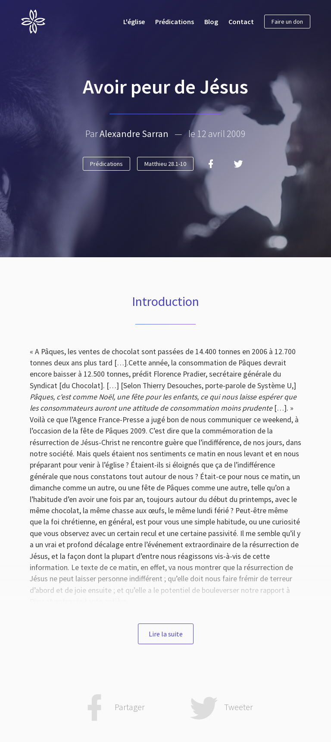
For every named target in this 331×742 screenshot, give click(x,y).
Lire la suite (165, 634)
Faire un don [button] (287, 21)
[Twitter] (238, 163)
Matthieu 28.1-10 (165, 163)
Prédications (174, 21)
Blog (211, 21)
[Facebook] (210, 163)
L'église (134, 21)
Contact (241, 21)
